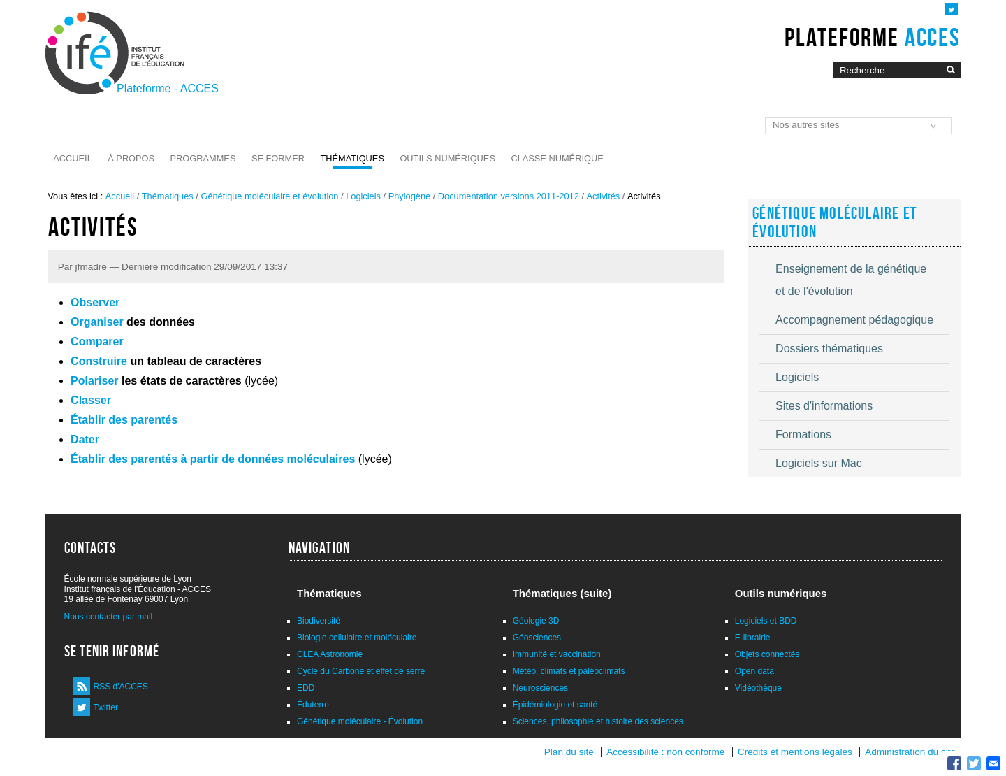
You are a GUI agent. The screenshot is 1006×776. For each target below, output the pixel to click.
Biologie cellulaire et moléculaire (356, 637)
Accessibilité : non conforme (665, 752)
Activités (603, 196)
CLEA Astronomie (330, 654)
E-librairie (753, 637)
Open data (754, 671)
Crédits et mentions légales (795, 752)
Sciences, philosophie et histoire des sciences (598, 721)
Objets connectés (767, 654)
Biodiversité (318, 621)
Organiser (97, 322)
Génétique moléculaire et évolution (269, 196)
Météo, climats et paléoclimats (569, 671)
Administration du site (910, 752)
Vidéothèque (758, 688)
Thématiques (352, 158)
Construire (99, 361)
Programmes (203, 158)
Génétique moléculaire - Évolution (360, 721)
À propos (131, 158)
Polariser (94, 381)
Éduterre (313, 705)
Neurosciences (540, 688)
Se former (278, 158)
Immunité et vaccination (557, 654)
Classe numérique (557, 158)
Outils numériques (447, 158)
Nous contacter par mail (108, 616)
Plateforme (872, 37)
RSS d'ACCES (121, 686)
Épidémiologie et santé (555, 705)
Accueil (72, 158)
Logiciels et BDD (766, 621)
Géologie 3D (536, 621)
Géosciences (537, 637)
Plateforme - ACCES (168, 88)
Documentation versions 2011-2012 (508, 196)
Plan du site (569, 752)
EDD (305, 688)
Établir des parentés (124, 420)
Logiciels (363, 196)
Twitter (106, 707)
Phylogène (409, 196)
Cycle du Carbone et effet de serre (361, 671)
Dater (85, 439)
